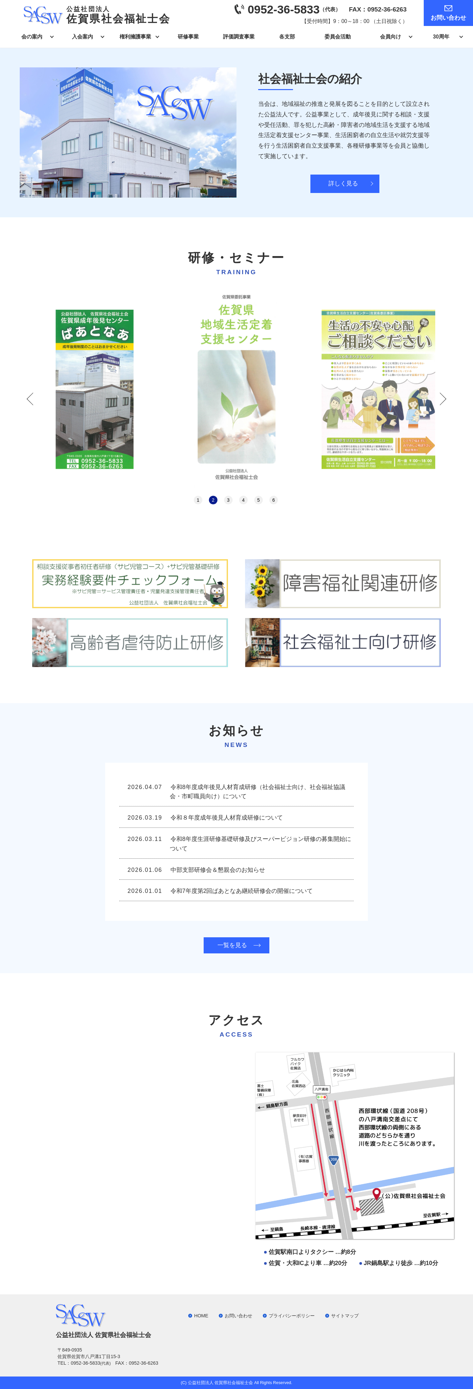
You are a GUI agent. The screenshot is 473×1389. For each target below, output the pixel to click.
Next (442, 398)
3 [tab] (228, 500)
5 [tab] (258, 500)
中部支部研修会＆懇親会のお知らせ (217, 870)
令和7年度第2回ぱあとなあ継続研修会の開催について (241, 891)
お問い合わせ (448, 17)
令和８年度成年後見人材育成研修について (226, 817)
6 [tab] (273, 500)
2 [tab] (213, 500)
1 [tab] (198, 500)
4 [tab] (243, 500)
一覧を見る (232, 945)
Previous (30, 399)
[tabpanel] (236, 389)
